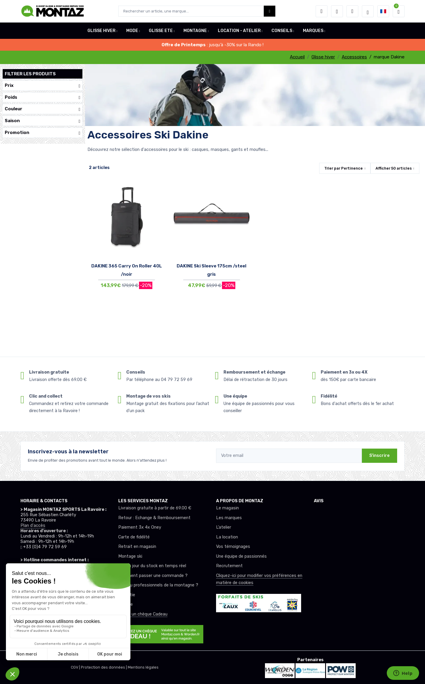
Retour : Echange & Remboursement (154, 517)
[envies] (337, 11)
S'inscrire (379, 455)
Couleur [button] (42, 109)
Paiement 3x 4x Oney (139, 527)
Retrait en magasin (137, 546)
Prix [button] (42, 85)
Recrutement (229, 565)
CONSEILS (281, 30)
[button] (321, 11)
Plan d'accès (32, 525)
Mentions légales (143, 667)
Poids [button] (42, 97)
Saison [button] (42, 121)
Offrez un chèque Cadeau (142, 614)
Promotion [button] (42, 132)
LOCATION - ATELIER (239, 30)
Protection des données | (104, 667)
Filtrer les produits (30, 73)
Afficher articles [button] (394, 168)
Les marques (229, 517)
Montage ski (130, 556)
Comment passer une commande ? (153, 575)
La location (227, 537)
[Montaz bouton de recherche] (269, 11)
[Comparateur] (352, 11)
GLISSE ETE (161, 30)
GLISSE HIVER (101, 30)
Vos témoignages (233, 546)
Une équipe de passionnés (241, 556)
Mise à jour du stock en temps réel (152, 565)
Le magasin (227, 508)
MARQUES (313, 30)
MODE (132, 30)
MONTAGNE (195, 30)
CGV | (76, 667)
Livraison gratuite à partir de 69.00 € (154, 508)
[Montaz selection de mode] (368, 11)
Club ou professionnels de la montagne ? (158, 585)
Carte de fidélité (134, 537)
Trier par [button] (343, 168)
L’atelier (223, 527)
